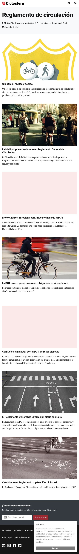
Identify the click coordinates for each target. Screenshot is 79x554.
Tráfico (66, 23)
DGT (4, 23)
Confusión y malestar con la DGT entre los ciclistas (30, 351)
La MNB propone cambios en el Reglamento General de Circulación (33, 151)
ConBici (10, 23)
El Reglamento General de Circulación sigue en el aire (32, 417)
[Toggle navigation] (75, 3)
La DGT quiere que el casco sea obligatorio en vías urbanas (35, 283)
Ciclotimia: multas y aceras (17, 83)
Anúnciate (18, 530)
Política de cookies (21, 537)
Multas (5, 27)
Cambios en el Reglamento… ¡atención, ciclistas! (29, 482)
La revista (6, 530)
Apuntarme (41, 517)
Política (40, 23)
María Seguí (30, 23)
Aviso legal (7, 537)
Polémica (19, 23)
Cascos (47, 23)
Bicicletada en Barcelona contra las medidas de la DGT (32, 217)
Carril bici (13, 27)
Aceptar (55, 548)
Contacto (29, 530)
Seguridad (57, 23)
